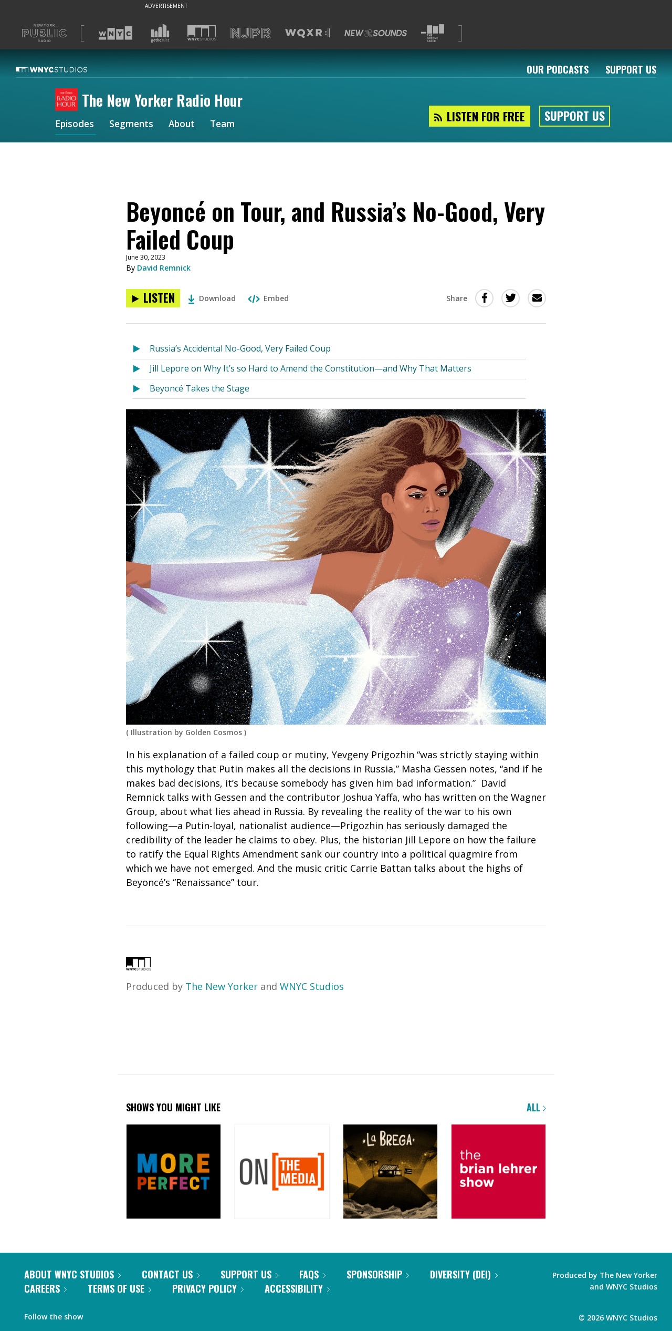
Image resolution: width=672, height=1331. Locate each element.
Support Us (630, 69)
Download (212, 298)
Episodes (75, 125)
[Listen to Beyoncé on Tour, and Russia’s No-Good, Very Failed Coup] (153, 298)
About (187, 125)
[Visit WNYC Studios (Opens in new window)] (201, 32)
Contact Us (171, 1274)
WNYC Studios (312, 986)
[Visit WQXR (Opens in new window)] (307, 33)
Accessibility (297, 1288)
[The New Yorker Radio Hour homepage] (68, 100)
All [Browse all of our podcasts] (536, 1107)
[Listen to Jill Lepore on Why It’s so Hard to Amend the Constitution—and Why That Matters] (141, 369)
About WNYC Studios (72, 1274)
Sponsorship (377, 1274)
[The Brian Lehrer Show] (498, 1172)
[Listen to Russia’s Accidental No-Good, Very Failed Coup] (141, 349)
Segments (134, 125)
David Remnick (164, 268)
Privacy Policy (208, 1288)
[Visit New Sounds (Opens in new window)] (375, 33)
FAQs (312, 1274)
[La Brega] (390, 1172)
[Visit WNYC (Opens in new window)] (115, 33)
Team (229, 125)
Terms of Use (119, 1288)
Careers (45, 1288)
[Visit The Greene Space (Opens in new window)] (432, 33)
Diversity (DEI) (464, 1274)
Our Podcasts (558, 69)
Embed (268, 298)
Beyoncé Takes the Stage (199, 388)
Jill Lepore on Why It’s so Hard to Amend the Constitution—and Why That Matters (310, 368)
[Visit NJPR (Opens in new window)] (250, 33)
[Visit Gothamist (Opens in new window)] (160, 33)
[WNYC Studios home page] (64, 69)
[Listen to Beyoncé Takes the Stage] (141, 389)
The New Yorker (221, 986)
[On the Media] (281, 1172)
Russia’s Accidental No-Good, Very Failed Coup (240, 348)
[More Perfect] (173, 1172)
